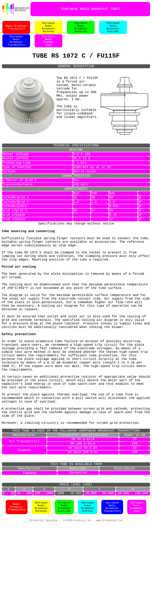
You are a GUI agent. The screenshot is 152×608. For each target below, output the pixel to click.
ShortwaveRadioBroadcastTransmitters (16, 45)
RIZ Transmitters (24, 514)
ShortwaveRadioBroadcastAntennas (48, 29)
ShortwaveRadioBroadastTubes (48, 45)
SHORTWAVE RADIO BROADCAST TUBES (90, 9)
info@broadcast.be (77, 604)
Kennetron (78, 552)
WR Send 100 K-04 (83, 527)
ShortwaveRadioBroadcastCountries (80, 29)
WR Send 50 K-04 (83, 522)
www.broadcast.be (109, 604)
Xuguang (29, 552)
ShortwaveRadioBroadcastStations (113, 29)
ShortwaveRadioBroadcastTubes (136, 590)
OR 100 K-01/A (82, 517)
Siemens (24, 525)
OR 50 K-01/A (82, 512)
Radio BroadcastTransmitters (16, 29)
